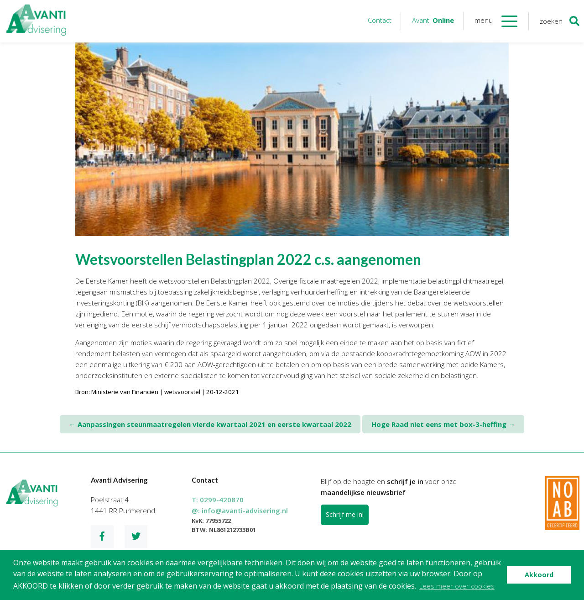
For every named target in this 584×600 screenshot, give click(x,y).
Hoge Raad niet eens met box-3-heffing (443, 424)
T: (218, 499)
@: (240, 510)
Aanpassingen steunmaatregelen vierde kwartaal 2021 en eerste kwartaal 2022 (210, 424)
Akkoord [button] (539, 574)
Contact (379, 20)
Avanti (433, 20)
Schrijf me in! (345, 514)
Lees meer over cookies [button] (457, 585)
